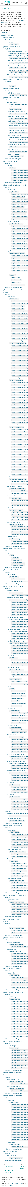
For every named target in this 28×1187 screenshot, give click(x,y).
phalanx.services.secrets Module (13, 938)
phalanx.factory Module (10, 161)
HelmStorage (11, 1046)
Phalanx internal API (7, 35)
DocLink (9, 273)
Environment (11, 296)
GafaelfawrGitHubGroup (15, 477)
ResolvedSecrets (12, 677)
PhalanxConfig (12, 537)
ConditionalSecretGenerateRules (17, 814)
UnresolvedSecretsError (14, 149)
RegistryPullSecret (13, 667)
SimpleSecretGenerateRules (16, 761)
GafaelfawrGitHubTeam (14, 486)
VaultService (11, 973)
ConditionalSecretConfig (15, 598)
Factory (9, 166)
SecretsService (11, 949)
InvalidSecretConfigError (15, 121)
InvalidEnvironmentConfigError (17, 116)
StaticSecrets (11, 794)
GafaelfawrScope (12, 496)
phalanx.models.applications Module (14, 185)
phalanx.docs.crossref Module (12, 79)
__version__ (11, 42)
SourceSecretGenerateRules (16, 770)
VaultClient (10, 1100)
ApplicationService (13, 900)
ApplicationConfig (13, 221)
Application (11, 189)
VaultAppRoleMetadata (14, 849)
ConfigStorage (11, 997)
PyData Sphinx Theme (16, 1183)
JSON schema (5, 33)
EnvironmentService (13, 926)
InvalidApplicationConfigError (16, 111)
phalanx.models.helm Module (12, 570)
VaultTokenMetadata (14, 878)
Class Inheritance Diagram (13, 159)
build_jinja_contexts (13, 93)
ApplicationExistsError (14, 102)
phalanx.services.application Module (14, 895)
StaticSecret (11, 782)
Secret (9, 686)
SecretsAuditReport (13, 942)
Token (9, 553)
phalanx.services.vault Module (12, 968)
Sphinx (12, 1185)
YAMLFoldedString (13, 1156)
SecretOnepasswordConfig (15, 754)
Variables (8, 40)
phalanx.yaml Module (10, 1151)
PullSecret (10, 655)
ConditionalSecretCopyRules (16, 617)
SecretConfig (11, 708)
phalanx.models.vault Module (12, 825)
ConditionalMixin (12, 591)
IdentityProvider (12, 508)
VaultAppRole (11, 830)
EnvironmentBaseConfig (15, 341)
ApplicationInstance (13, 251)
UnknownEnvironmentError (16, 144)
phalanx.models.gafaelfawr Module (14, 548)
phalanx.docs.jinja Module (11, 88)
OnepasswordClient (13, 1079)
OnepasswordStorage (14, 1086)
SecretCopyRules (12, 725)
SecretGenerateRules (14, 818)
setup (9, 84)
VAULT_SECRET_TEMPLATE (16, 65)
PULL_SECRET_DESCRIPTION (16, 60)
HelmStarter (11, 574)
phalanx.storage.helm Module (12, 1041)
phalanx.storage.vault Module (12, 1096)
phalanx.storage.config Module (13, 992)
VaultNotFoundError (13, 154)
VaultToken (11, 859)
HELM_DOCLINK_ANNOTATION (17, 51)
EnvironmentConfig (13, 378)
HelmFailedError (12, 107)
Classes (7, 100)
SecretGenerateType (13, 735)
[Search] (22, 3)
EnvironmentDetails (13, 425)
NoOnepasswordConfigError (16, 135)
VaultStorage (11, 1142)
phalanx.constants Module (11, 47)
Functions (8, 82)
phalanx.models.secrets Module (13, 586)
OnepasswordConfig (13, 522)
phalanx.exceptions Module (12, 98)
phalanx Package (8, 37)
